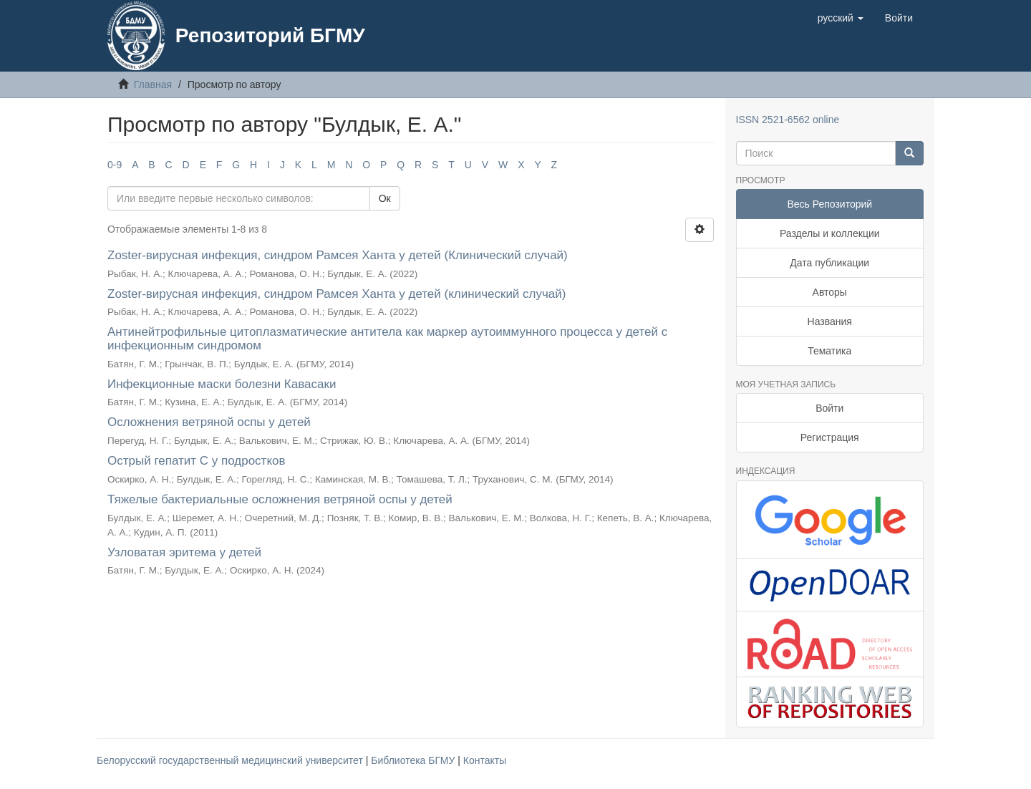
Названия (830, 321)
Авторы (830, 292)
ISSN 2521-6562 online (788, 119)
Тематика (829, 351)
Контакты (484, 760)
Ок (385, 198)
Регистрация (829, 437)
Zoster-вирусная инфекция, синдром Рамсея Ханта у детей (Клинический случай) (337, 255)
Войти (829, 408)
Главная (153, 84)
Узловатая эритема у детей (184, 552)
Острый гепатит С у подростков (196, 461)
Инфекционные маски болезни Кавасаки (221, 384)
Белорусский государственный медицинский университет (231, 760)
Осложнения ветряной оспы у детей (209, 422)
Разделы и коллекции (830, 233)
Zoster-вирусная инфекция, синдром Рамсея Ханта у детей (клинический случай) (336, 294)
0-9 (114, 164)
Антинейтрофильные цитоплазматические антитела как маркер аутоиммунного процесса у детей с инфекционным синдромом (387, 338)
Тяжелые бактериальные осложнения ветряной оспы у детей (279, 499)
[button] (840, 18)
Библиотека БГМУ (414, 760)
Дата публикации (829, 262)
